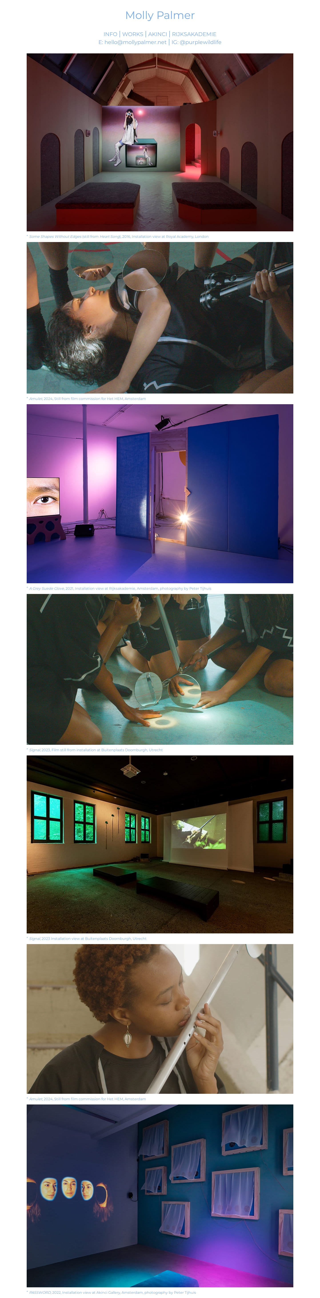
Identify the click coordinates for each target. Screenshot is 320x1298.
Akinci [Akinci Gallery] (157, 34)
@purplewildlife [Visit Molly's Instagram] (201, 42)
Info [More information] (110, 34)
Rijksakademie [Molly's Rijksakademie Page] (194, 34)
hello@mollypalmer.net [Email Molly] (135, 42)
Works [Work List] (132, 34)
